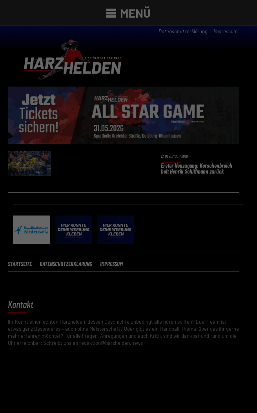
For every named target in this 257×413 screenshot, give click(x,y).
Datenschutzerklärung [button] (131, 301)
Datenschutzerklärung (168, 162)
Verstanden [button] (128, 261)
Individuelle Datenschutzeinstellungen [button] (129, 285)
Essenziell (46, 234)
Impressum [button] (165, 301)
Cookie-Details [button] (94, 301)
